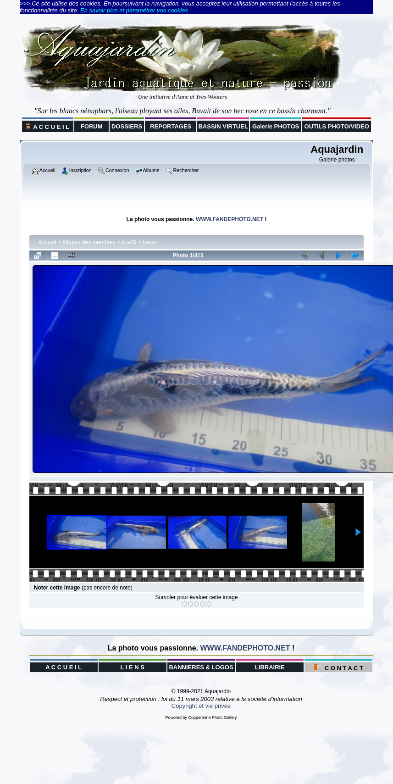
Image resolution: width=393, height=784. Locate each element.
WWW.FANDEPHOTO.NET (229, 219)
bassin (151, 242)
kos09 (129, 242)
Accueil (47, 242)
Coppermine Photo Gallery (212, 717)
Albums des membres (89, 242)
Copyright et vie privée (201, 705)
